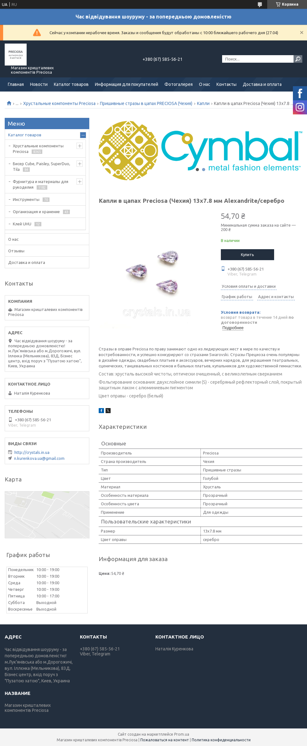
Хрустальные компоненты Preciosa (59, 103)
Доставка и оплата (262, 84)
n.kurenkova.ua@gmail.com (39, 458)
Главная (16, 84)
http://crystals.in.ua (31, 452)
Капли (203, 103)
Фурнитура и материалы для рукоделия (40, 184)
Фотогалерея (178, 84)
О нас (204, 84)
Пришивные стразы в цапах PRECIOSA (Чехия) (146, 103)
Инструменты (26, 199)
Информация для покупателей (126, 84)
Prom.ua (181, 734)
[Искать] (298, 59)
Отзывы (16, 251)
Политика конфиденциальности (221, 740)
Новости (39, 84)
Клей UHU (22, 224)
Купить (247, 254)
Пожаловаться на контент (164, 740)
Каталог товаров (71, 84)
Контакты (226, 84)
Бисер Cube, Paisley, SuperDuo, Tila (41, 166)
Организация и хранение (36, 211)
